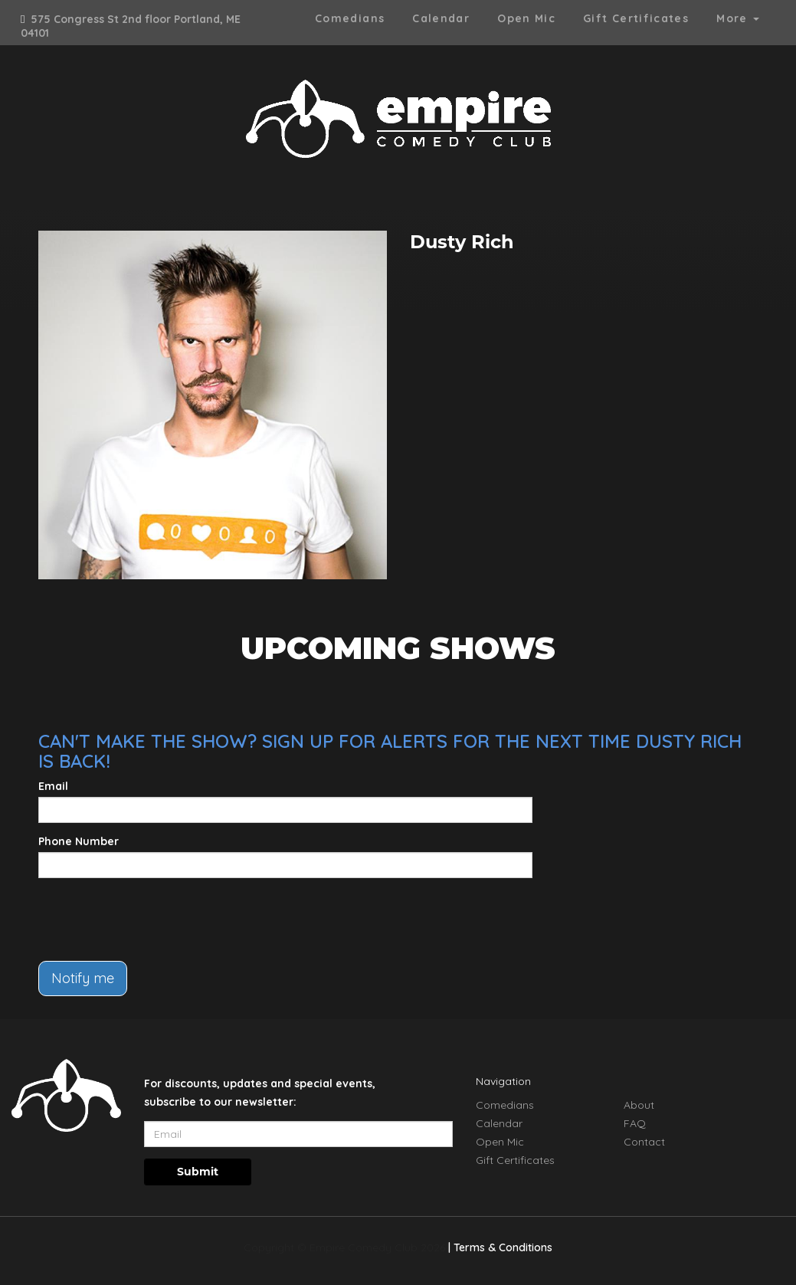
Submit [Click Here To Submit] (197, 1171)
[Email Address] (298, 1134)
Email (53, 786)
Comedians (350, 18)
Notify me (82, 978)
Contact (644, 1142)
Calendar (441, 18)
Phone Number (78, 841)
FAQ (635, 1123)
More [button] (737, 18)
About (639, 1105)
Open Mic (526, 18)
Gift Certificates (636, 18)
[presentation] (154, 919)
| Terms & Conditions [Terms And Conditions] (500, 1247)
